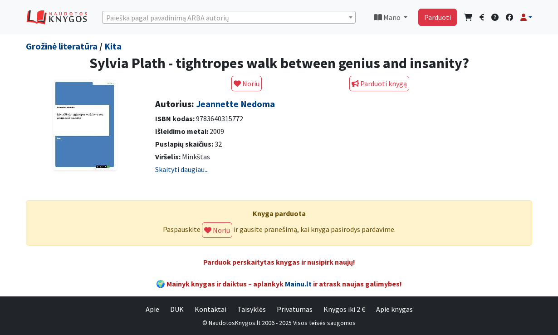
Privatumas (295, 309)
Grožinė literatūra (62, 46)
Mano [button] (388, 17)
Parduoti (437, 17)
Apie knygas (394, 309)
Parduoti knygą (379, 83)
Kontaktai (210, 309)
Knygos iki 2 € (344, 309)
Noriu (246, 83)
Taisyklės (251, 309)
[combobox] (229, 17)
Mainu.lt (298, 283)
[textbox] (229, 17)
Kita (113, 46)
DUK (177, 309)
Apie (152, 309)
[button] (526, 17)
